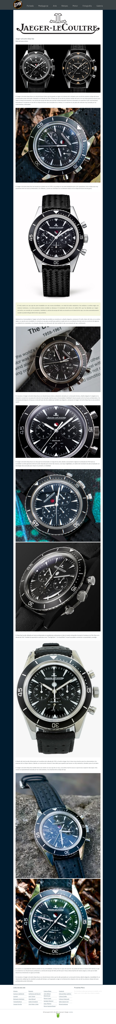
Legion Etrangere (33, 1001)
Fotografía (87, 5)
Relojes (64, 5)
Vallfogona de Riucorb (35, 994)
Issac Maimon (47, 1003)
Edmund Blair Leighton (65, 994)
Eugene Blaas (47, 991)
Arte (55, 5)
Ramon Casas (47, 998)
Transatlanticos (17, 1001)
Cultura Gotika (63, 996)
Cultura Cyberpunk (64, 999)
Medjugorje (43, 5)
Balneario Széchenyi (18, 999)
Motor (75, 5)
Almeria (15, 991)
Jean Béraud (32, 999)
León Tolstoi (32, 996)
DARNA (71, 1012)
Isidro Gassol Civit (64, 1001)
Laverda (15, 996)
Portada (30, 5)
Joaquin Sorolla (17, 1004)
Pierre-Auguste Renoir (50, 1006)
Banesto (31, 991)
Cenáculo (61, 991)
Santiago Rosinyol (48, 1001)
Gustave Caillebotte (18, 994)
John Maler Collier (34, 1004)
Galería (99, 5)
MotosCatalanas (63, 1004)
